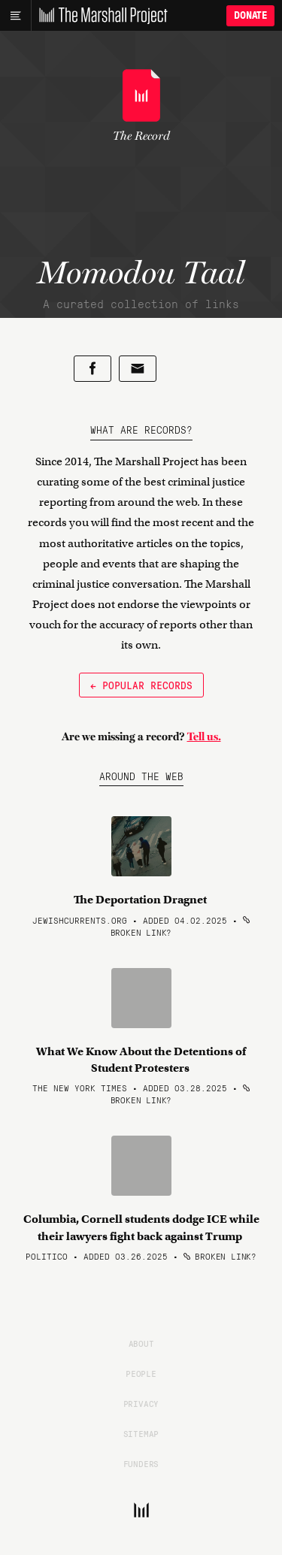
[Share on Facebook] (92, 368)
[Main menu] (15, 16)
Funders (141, 1463)
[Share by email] (137, 368)
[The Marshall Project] (99, 16)
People (141, 1373)
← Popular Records (141, 684)
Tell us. (204, 736)
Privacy (141, 1403)
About (141, 1343)
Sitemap (141, 1433)
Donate (250, 15)
